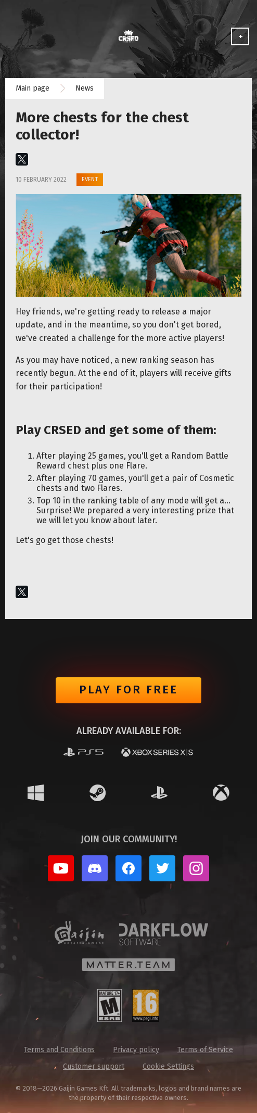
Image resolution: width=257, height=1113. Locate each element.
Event (90, 179)
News (84, 88)
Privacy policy (136, 1049)
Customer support (93, 1066)
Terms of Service (205, 1049)
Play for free (128, 689)
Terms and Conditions (59, 1049)
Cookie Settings (168, 1066)
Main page (32, 88)
